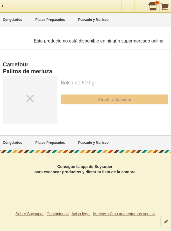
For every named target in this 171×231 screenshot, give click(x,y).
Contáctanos (57, 214)
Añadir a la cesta (114, 99)
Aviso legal (80, 214)
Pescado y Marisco (93, 20)
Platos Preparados (50, 20)
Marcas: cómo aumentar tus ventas (124, 214)
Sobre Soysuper (29, 214)
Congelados (12, 20)
